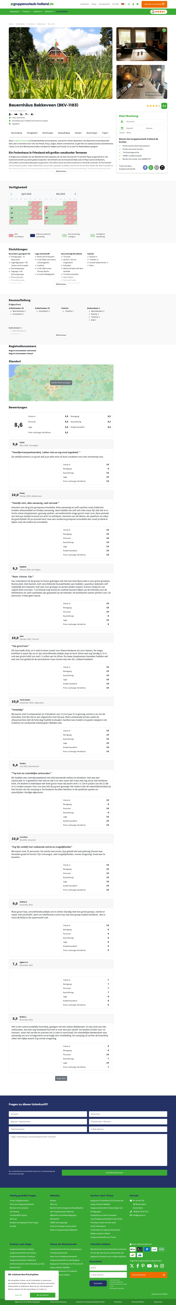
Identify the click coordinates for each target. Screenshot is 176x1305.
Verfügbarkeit (32, 133)
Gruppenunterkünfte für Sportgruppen (65, 1260)
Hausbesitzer (104, 4)
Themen (25, 12)
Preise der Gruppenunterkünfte (22, 1204)
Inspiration (84, 4)
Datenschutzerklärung (58, 1302)
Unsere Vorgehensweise (19, 1200)
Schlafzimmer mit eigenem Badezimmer (105, 1230)
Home (11, 24)
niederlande (20, 24)
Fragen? (105, 133)
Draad (165, 1294)
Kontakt (115, 4)
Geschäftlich (62, 12)
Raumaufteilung (64, 133)
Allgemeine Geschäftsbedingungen (63, 1215)
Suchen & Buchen (154, 4)
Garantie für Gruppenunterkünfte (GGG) (90, 1302)
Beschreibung (16, 133)
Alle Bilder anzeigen (154, 94)
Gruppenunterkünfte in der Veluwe (23, 1253)
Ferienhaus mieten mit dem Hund (103, 1222)
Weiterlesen (61, 171)
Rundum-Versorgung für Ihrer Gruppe (24, 1222)
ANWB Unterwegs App (58, 1222)
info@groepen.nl (139, 1215)
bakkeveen (41, 24)
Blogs (94, 4)
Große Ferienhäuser (98, 1226)
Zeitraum (37, 12)
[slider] (154, 106)
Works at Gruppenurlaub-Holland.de (63, 1230)
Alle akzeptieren (43, 1295)
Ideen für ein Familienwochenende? (63, 1256)
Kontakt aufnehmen (114, 1173)
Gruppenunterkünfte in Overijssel (22, 1256)
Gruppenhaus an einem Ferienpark (103, 1215)
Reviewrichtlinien (138, 1302)
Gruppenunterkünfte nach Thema (103, 1237)
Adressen (13, 1219)
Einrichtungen (47, 133)
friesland (31, 24)
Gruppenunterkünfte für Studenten (63, 1271)
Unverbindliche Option (18, 1215)
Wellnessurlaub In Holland (100, 1233)
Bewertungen (92, 133)
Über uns (53, 1204)
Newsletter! (54, 1219)
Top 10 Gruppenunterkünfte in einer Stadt (106, 1219)
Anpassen (18, 1295)
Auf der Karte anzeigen (61, 382)
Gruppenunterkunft (21, 141)
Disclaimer (118, 1302)
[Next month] (75, 194)
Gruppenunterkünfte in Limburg (22, 1249)
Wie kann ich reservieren (19, 1208)
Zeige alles (61, 1078)
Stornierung (14, 1211)
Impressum (158, 1302)
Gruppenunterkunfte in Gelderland (23, 1260)
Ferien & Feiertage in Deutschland (63, 1226)
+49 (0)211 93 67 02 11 (140, 1211)
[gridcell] (30, 203)
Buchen (53, 1200)
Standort (78, 133)
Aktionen (48, 12)
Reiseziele (14, 12)
